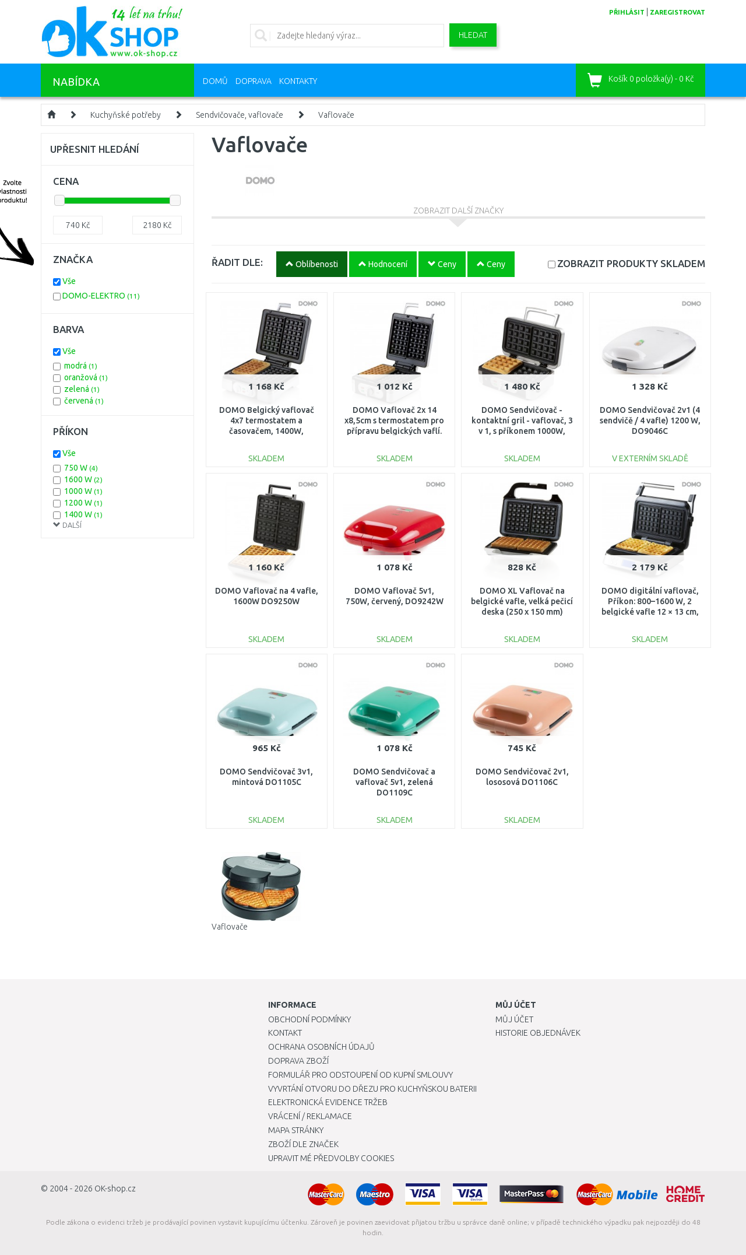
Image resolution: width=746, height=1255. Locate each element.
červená (84, 400)
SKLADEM (631, 263)
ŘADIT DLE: (237, 262)
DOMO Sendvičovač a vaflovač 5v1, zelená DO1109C (394, 782)
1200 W (83, 502)
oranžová (86, 377)
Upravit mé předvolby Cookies (331, 1158)
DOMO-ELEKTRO (101, 295)
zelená (82, 389)
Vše (69, 281)
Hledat (473, 35)
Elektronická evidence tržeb (328, 1102)
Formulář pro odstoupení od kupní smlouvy (360, 1074)
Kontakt (285, 1032)
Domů (215, 81)
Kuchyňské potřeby (125, 115)
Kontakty (298, 81)
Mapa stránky (295, 1130)
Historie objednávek (537, 1032)
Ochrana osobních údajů (321, 1046)
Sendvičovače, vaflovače (239, 115)
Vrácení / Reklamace (310, 1116)
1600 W (83, 479)
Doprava (253, 81)
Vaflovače (336, 115)
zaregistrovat (677, 12)
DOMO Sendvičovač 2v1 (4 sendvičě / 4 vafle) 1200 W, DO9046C (650, 420)
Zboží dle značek (303, 1144)
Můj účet (514, 1019)
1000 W (83, 491)
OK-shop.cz (115, 1188)
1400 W (83, 514)
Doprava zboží (298, 1060)
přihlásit (627, 12)
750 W (81, 467)
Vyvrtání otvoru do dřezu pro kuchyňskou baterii (372, 1088)
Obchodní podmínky (309, 1019)
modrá (80, 365)
